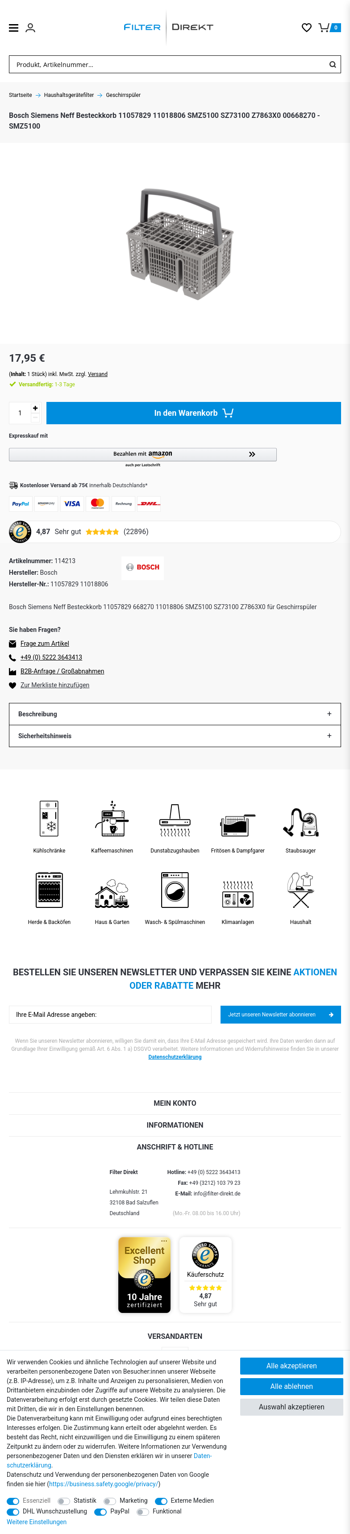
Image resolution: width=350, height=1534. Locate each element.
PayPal (119, 1511)
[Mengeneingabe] (20, 413)
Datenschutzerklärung (175, 1057)
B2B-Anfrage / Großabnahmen (62, 671)
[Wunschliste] (310, 27)
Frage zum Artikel (45, 643)
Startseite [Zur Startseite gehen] (20, 95)
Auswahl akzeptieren (292, 1407)
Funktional (167, 1511)
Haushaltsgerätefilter (69, 95)
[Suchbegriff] (167, 64)
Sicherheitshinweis (44, 736)
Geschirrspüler (123, 95)
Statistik (85, 1500)
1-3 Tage (47, 384)
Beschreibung (37, 714)
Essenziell (36, 1500)
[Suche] (333, 64)
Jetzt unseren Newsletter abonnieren (280, 1015)
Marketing (134, 1500)
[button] (175, 458)
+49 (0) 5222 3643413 (51, 657)
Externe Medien (192, 1500)
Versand (98, 374)
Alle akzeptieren (292, 1366)
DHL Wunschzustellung (55, 1511)
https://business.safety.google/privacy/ (103, 1484)
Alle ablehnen (291, 1386)
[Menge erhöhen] (35, 408)
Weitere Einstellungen (37, 1522)
